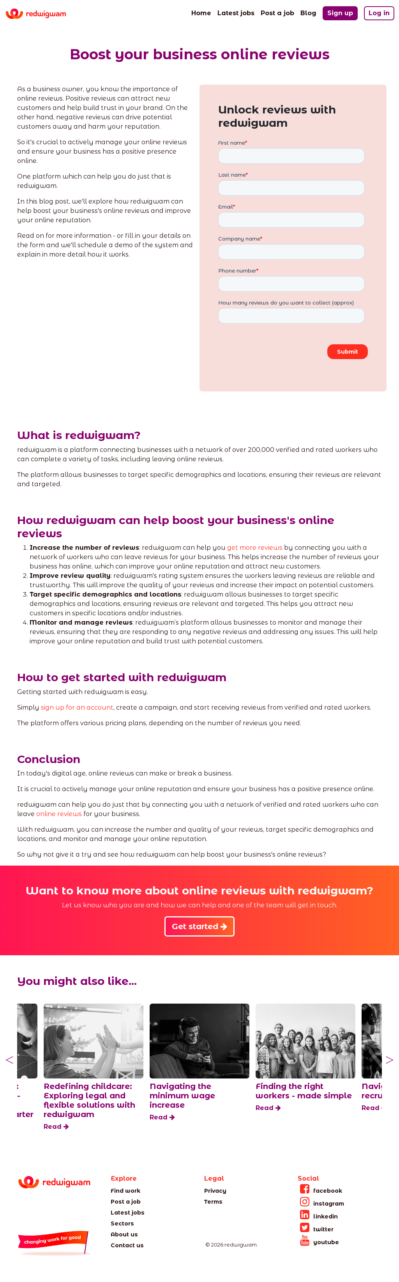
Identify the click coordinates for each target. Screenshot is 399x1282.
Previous (9, 1060)
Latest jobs (235, 12)
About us (124, 1234)
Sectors (122, 1223)
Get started (199, 926)
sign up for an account (77, 707)
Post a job (277, 12)
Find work (125, 1190)
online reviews (59, 814)
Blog (308, 12)
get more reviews (254, 547)
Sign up (340, 13)
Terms (213, 1201)
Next (389, 1060)
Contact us (127, 1245)
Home (201, 12)
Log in (379, 13)
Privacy (215, 1190)
